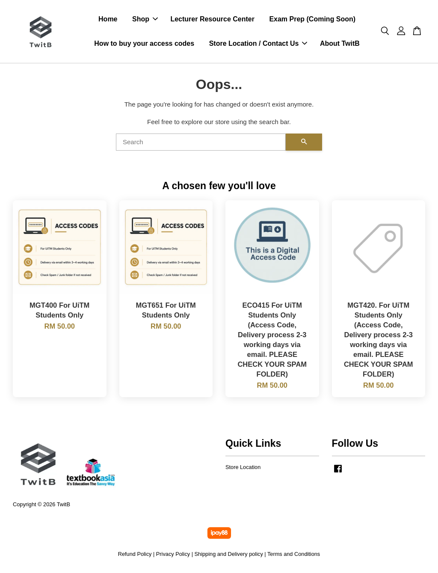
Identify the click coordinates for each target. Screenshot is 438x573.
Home (107, 20)
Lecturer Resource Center (212, 20)
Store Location (242, 468)
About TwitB (340, 44)
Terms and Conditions (293, 555)
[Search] (201, 143)
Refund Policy (135, 555)
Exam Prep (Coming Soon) (312, 20)
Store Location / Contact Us (258, 44)
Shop (145, 20)
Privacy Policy (173, 555)
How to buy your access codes (144, 44)
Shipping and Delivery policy (229, 555)
